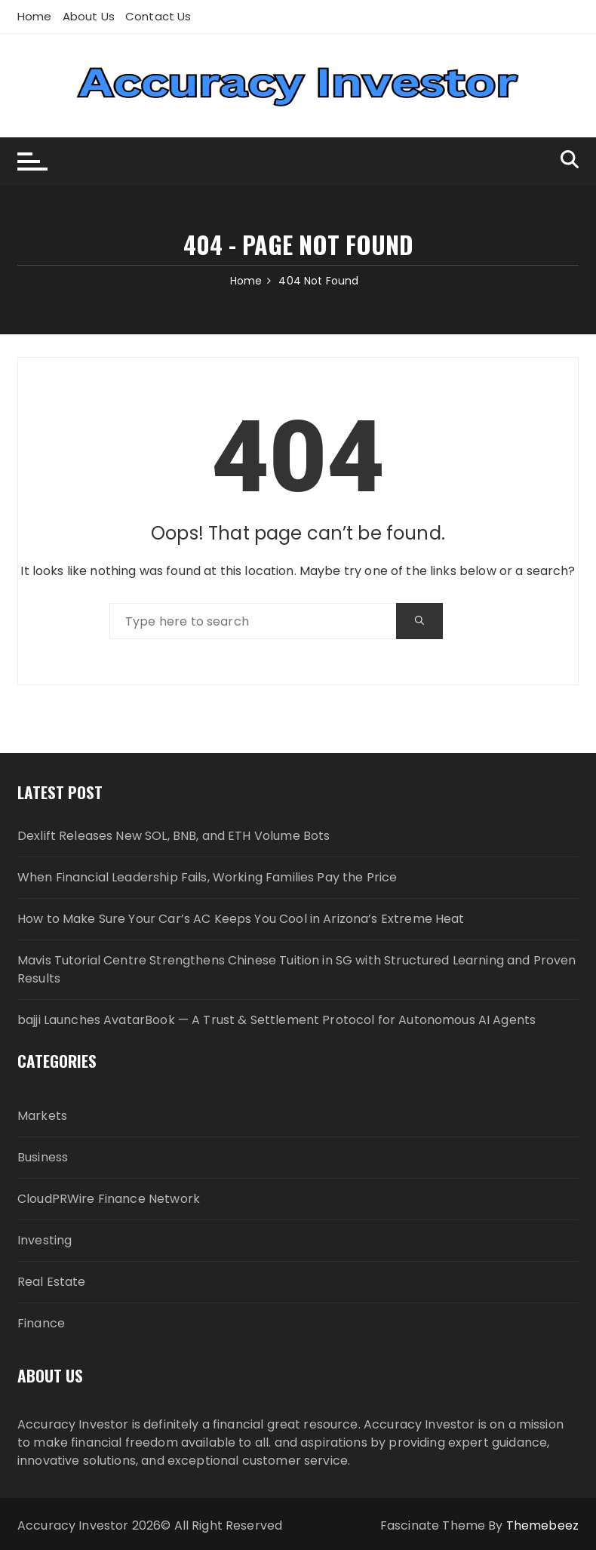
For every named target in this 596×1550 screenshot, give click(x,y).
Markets (42, 1115)
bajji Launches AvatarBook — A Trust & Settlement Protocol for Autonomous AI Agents (276, 1020)
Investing (44, 1240)
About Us (89, 16)
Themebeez (542, 1525)
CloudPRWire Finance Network (108, 1198)
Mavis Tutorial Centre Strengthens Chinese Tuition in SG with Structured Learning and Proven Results (296, 969)
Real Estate (51, 1281)
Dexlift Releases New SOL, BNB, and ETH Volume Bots (173, 835)
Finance (41, 1323)
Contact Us (158, 16)
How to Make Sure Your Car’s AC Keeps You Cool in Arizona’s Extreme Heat (241, 918)
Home (34, 16)
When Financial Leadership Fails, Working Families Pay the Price (207, 877)
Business (42, 1157)
